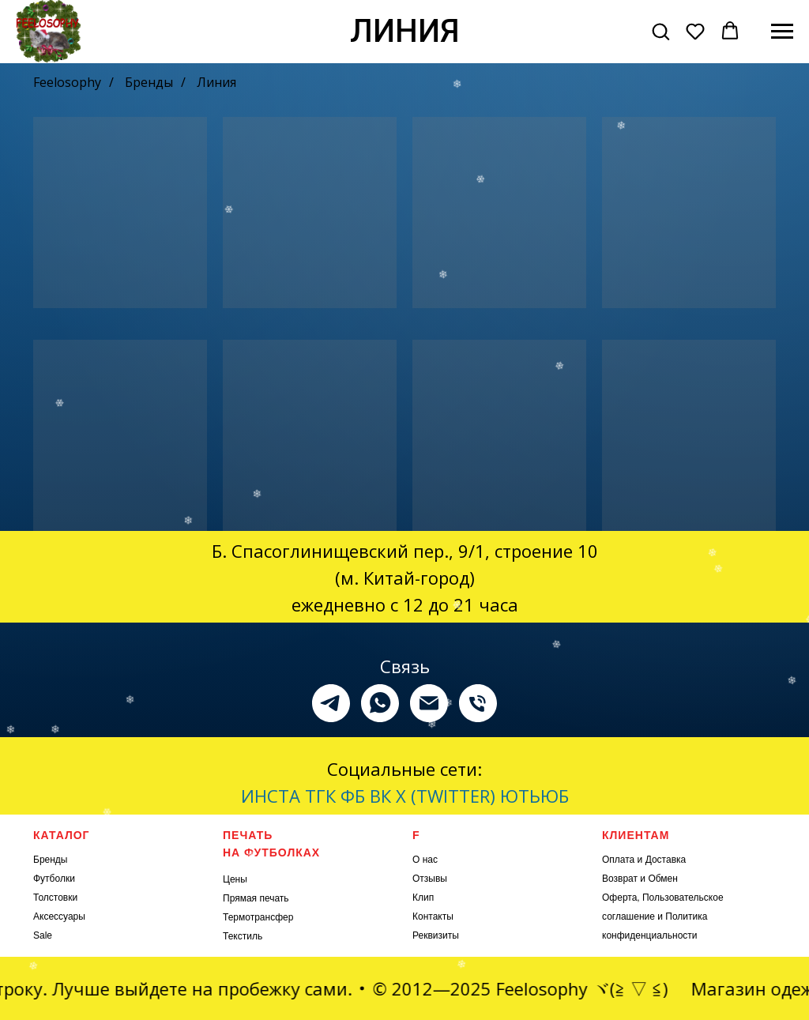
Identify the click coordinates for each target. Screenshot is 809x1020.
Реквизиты (435, 935)
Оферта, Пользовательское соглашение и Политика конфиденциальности (663, 916)
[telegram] (331, 703)
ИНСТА (270, 795)
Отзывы (429, 878)
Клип (423, 897)
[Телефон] (478, 703)
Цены (235, 879)
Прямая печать (256, 898)
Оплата (618, 859)
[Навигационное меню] (782, 32)
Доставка (666, 859)
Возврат (620, 878)
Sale (42, 935)
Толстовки (55, 897)
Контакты (432, 916)
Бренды (149, 82)
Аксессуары (59, 916)
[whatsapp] (380, 703)
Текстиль (242, 936)
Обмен (663, 878)
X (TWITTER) (445, 795)
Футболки (54, 878)
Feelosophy (67, 82)
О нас (425, 859)
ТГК (320, 795)
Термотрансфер (258, 917)
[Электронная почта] (429, 703)
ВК (380, 795)
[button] (660, 30)
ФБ (353, 795)
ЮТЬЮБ (534, 795)
